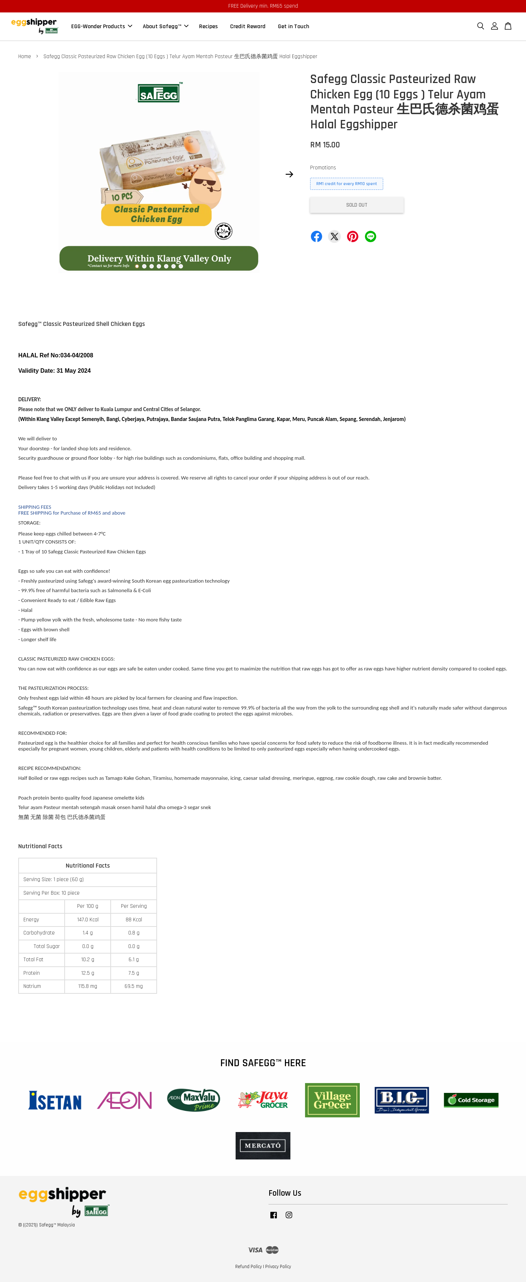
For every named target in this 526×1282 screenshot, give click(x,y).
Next (289, 174)
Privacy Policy (278, 1267)
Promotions (323, 167)
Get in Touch (293, 26)
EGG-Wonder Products (101, 26)
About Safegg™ (165, 26)
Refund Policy (248, 1267)
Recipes (208, 26)
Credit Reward (248, 26)
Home (24, 56)
